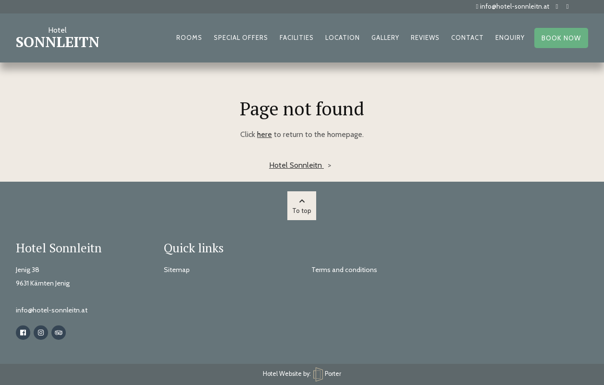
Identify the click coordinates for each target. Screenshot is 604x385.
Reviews (425, 37)
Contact (467, 37)
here (264, 134)
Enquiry (510, 37)
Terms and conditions (344, 269)
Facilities (297, 37)
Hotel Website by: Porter (302, 373)
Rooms (189, 37)
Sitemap (177, 269)
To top (301, 206)
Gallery (385, 37)
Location (342, 37)
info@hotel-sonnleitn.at (513, 6)
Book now (561, 38)
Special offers (241, 37)
